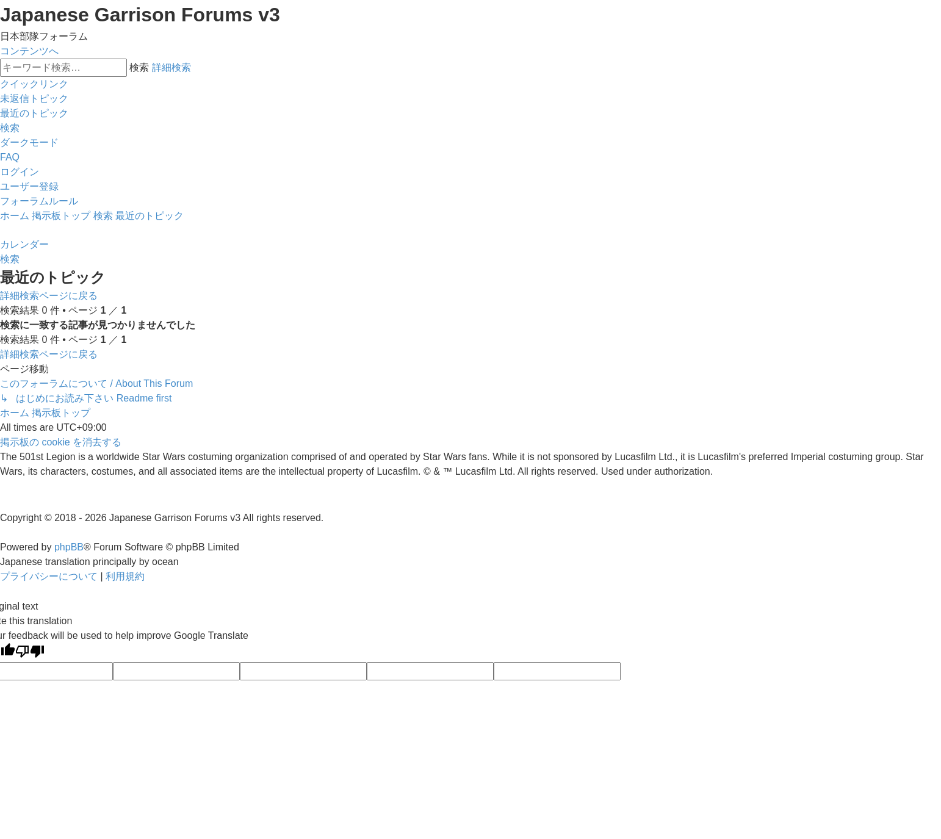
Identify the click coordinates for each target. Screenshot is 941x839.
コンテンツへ (29, 51)
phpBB (69, 547)
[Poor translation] (30, 652)
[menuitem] (34, 98)
